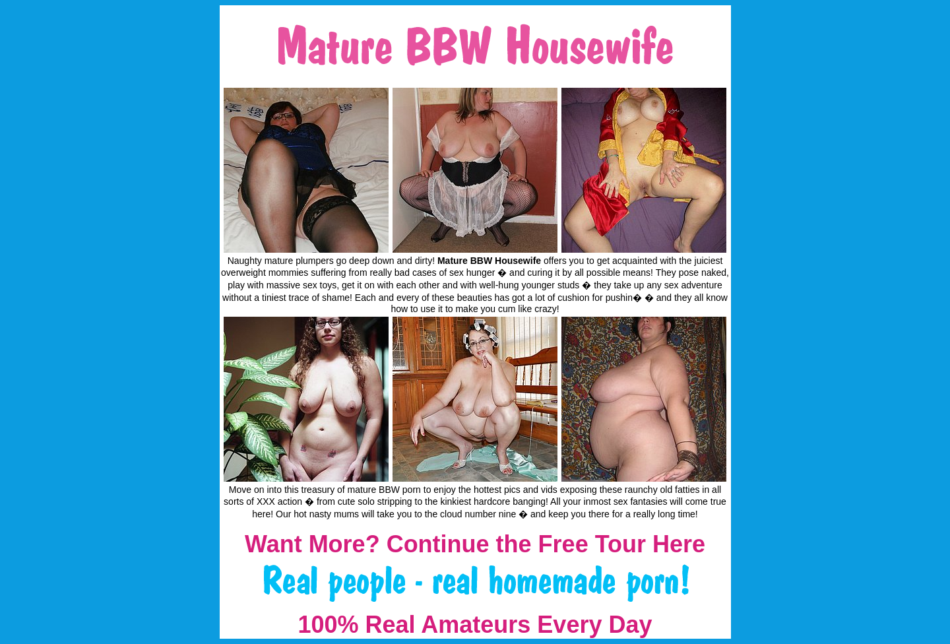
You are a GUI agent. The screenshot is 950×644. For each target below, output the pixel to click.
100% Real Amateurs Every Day (475, 624)
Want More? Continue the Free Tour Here (475, 544)
